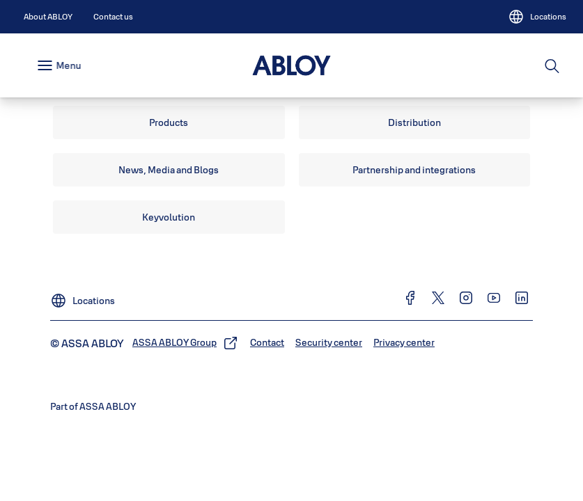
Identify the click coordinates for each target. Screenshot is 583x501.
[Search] (553, 65)
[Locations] (537, 17)
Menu (68, 65)
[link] (48, 16)
